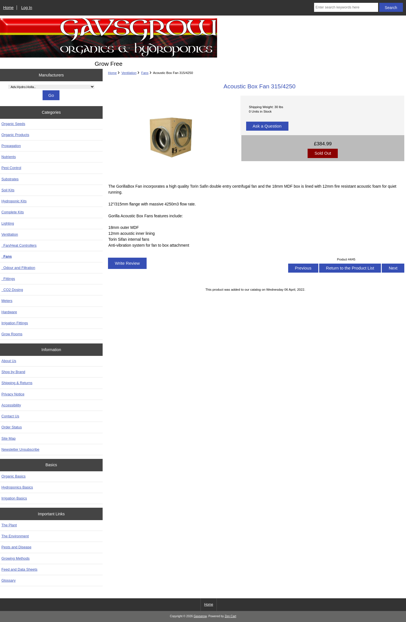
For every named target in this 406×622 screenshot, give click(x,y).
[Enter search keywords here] (346, 7)
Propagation (11, 146)
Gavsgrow (200, 616)
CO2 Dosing (12, 290)
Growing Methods (15, 558)
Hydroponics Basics (17, 487)
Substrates (10, 179)
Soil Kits (7, 190)
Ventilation (129, 73)
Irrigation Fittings (14, 323)
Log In (26, 7)
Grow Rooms (11, 334)
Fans (145, 73)
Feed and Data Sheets (19, 569)
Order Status (11, 427)
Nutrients (8, 157)
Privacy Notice (12, 394)
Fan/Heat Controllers (19, 245)
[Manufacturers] (51, 87)
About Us (8, 361)
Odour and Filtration (18, 268)
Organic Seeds (13, 124)
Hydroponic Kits (14, 201)
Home (8, 7)
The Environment (15, 536)
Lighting (7, 223)
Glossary (8, 580)
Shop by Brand (13, 372)
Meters (6, 301)
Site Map (8, 438)
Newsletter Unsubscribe (20, 449)
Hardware (9, 312)
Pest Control (11, 168)
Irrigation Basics (14, 498)
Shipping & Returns (16, 383)
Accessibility (11, 405)
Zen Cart (230, 616)
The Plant (9, 525)
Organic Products (15, 135)
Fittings (8, 279)
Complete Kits (12, 212)
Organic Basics (13, 476)
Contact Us (10, 416)
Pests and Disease (16, 547)
